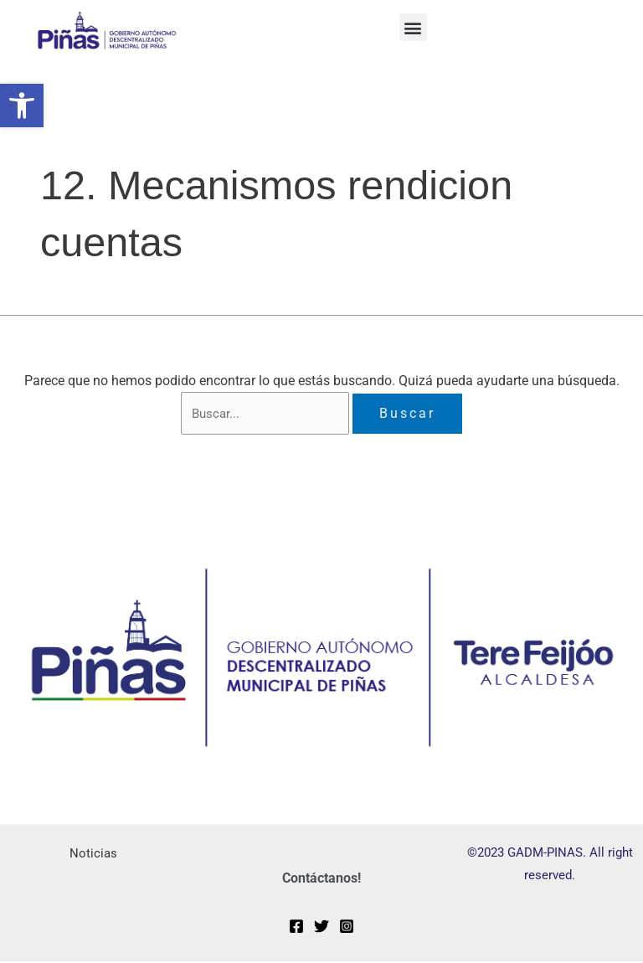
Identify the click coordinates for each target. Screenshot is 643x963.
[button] (22, 105)
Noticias (93, 855)
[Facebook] (296, 927)
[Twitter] (321, 927)
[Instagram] (346, 927)
